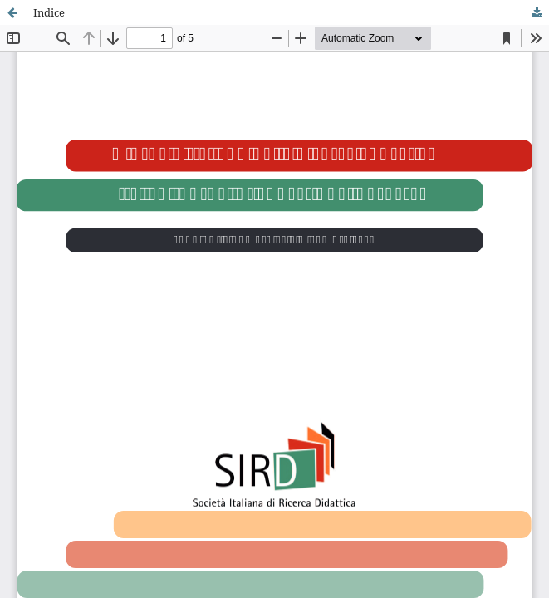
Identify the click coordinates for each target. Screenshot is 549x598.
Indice (49, 12)
